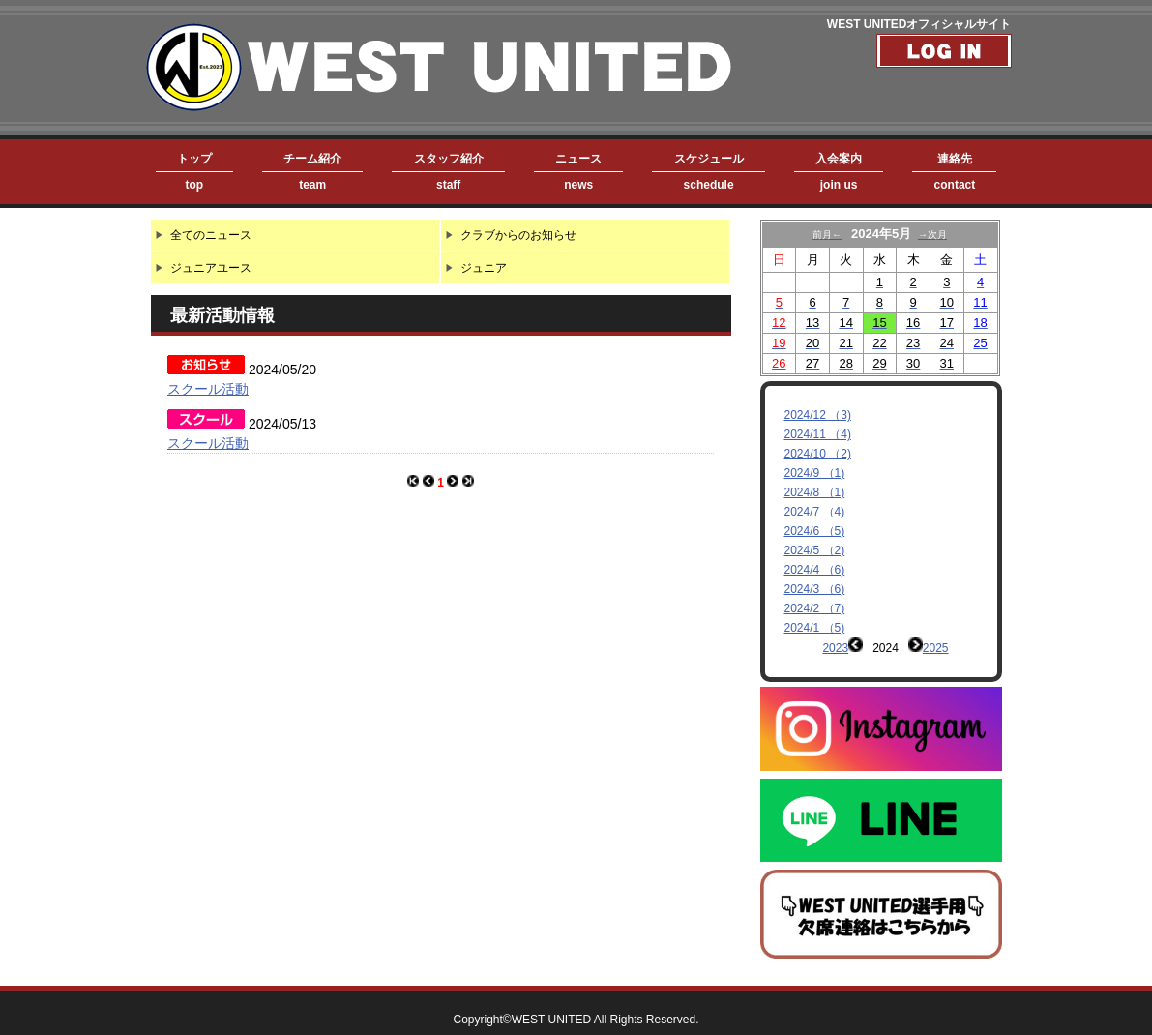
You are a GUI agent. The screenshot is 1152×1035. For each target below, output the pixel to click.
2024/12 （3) (817, 415)
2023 (835, 648)
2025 (936, 648)
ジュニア (483, 268)
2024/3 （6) (814, 589)
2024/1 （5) (814, 628)
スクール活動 (208, 389)
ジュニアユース (210, 268)
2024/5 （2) (814, 550)
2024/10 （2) (817, 453)
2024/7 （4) (814, 511)
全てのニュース (210, 235)
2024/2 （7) (814, 608)
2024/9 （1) (814, 473)
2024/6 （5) (814, 531)
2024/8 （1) (814, 492)
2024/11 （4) (817, 434)
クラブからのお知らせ (518, 235)
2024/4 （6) (814, 570)
